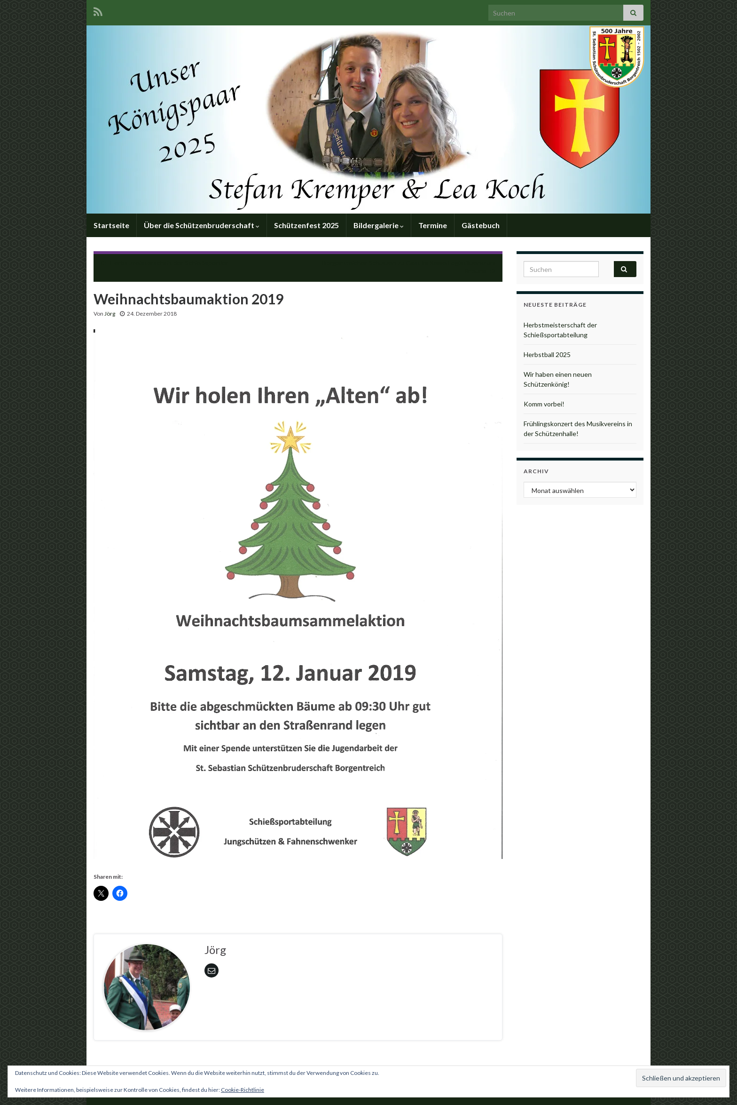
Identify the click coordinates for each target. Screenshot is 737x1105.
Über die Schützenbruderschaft (201, 225)
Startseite (111, 225)
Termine (432, 225)
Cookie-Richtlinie (242, 1089)
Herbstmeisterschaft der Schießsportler (169, 263)
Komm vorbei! (544, 404)
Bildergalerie (378, 225)
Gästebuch (481, 225)
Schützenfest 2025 (306, 225)
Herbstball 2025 (547, 354)
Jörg (109, 313)
